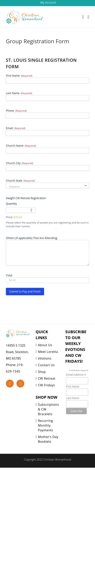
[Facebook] (10, 383)
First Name (19, 75)
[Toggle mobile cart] (83, 17)
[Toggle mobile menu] (88, 17)
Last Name (19, 93)
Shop (42, 372)
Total (9, 275)
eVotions (45, 358)
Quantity (11, 203)
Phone (16, 110)
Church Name (21, 145)
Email (15, 128)
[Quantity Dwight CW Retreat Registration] (20, 210)
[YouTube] (20, 383)
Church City (19, 163)
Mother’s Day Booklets (48, 439)
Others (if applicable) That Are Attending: (32, 238)
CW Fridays (46, 385)
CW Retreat (46, 378)
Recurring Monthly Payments (45, 425)
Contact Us (46, 365)
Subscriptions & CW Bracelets (48, 409)
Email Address (76, 375)
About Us (45, 345)
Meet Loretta (48, 352)
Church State (20, 180)
